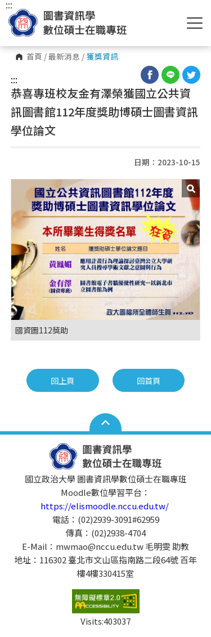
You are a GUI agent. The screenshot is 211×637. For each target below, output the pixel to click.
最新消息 (64, 57)
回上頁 (62, 380)
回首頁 (148, 380)
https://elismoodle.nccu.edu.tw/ (105, 506)
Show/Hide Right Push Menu (195, 23)
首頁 (34, 57)
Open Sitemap (105, 422)
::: (14, 79)
